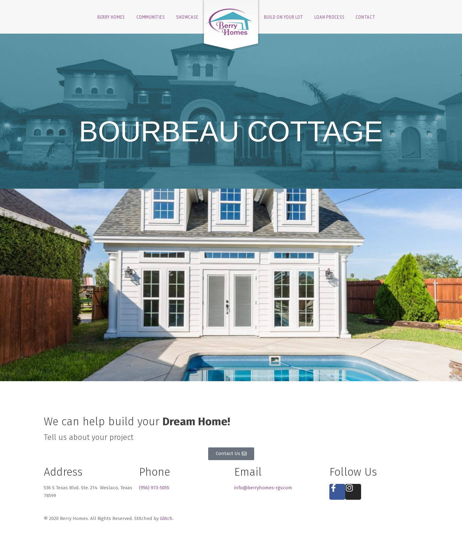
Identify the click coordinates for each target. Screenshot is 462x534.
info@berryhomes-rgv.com (263, 488)
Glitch (166, 518)
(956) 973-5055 (154, 488)
